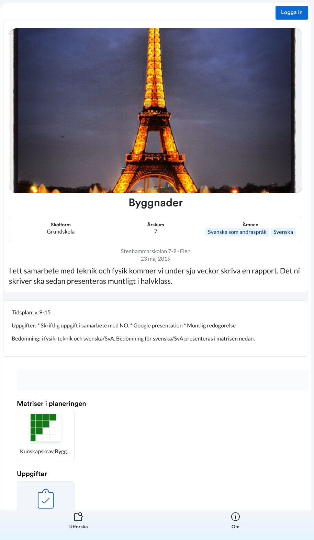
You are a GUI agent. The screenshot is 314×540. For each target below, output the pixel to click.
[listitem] (78, 525)
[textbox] (155, 328)
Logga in (292, 12)
